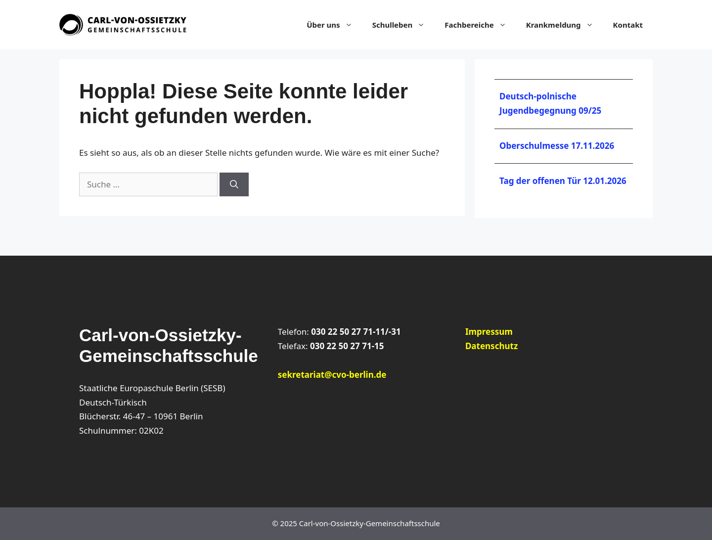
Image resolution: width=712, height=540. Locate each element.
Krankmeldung (564, 25)
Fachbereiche (480, 25)
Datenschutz (491, 346)
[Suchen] (234, 184)
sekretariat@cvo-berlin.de (332, 374)
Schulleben (403, 25)
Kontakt (628, 25)
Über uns (334, 25)
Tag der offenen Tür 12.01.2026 (562, 180)
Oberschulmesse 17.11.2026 (556, 145)
